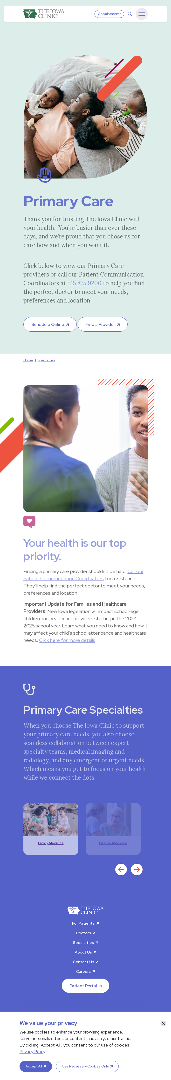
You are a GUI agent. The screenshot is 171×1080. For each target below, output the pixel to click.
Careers (83, 971)
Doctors (83, 932)
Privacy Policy (32, 1051)
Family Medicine (51, 843)
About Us (83, 952)
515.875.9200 (85, 283)
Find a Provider (100, 324)
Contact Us (83, 961)
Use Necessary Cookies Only (85, 1066)
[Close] (163, 1023)
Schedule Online (47, 324)
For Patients (83, 923)
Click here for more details (67, 640)
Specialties (83, 942)
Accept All (34, 1066)
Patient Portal (83, 985)
